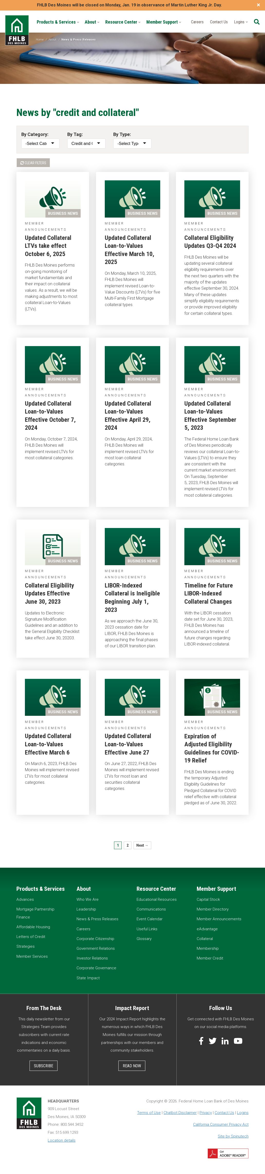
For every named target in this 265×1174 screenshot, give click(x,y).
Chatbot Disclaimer (180, 1112)
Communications (151, 909)
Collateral (205, 938)
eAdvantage (207, 929)
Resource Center (123, 22)
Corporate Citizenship (95, 938)
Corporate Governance (96, 968)
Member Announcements (219, 919)
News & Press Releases (97, 919)
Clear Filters (33, 163)
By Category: (35, 134)
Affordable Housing (33, 927)
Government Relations (96, 948)
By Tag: (75, 134)
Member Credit (210, 958)
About (92, 22)
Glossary (144, 938)
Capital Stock (208, 899)
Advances (25, 899)
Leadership (86, 909)
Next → (142, 845)
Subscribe (43, 1065)
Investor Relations (92, 958)
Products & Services (58, 22)
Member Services (32, 956)
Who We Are (88, 899)
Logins (241, 21)
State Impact (88, 978)
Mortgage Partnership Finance (35, 913)
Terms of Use (149, 1112)
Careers (197, 21)
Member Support (163, 22)
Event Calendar (150, 919)
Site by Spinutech (233, 1136)
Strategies (25, 946)
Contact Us (219, 21)
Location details (61, 1140)
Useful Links (147, 929)
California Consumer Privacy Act (221, 1124)
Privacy (206, 1112)
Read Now (132, 1065)
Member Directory (213, 909)
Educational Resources (157, 899)
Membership (208, 948)
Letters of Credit (30, 936)
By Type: (122, 134)
